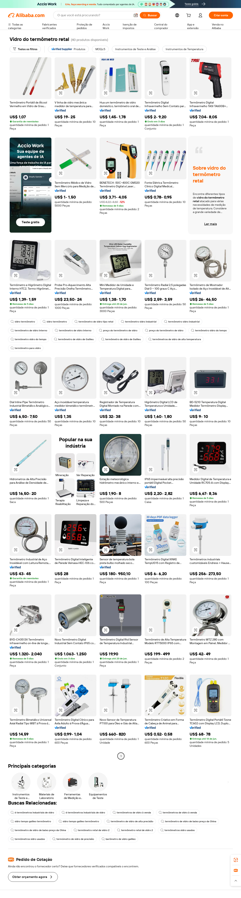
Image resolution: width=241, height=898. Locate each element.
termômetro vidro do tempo (209, 330)
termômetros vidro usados (177, 830)
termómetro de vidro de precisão (73, 839)
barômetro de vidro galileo (119, 839)
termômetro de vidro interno (29, 330)
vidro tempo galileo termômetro (31, 821)
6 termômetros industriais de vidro (32, 812)
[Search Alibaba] (93, 15)
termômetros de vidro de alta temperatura (174, 339)
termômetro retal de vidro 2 (91, 830)
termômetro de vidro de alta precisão (130, 821)
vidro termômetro (23, 321)
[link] (236, 860)
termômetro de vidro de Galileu (74, 339)
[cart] (189, 15)
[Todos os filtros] (25, 49)
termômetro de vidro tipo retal (94, 321)
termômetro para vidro (26, 348)
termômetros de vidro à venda (132, 812)
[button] (135, 15)
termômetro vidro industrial (138, 321)
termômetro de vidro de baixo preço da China (188, 821)
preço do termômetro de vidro (118, 330)
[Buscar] (150, 15)
